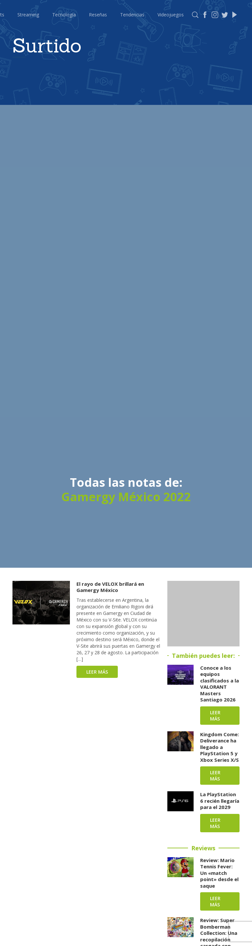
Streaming (28, 14)
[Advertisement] (203, 613)
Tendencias (132, 14)
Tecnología (64, 14)
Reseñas (98, 14)
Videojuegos (171, 14)
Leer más (97, 672)
